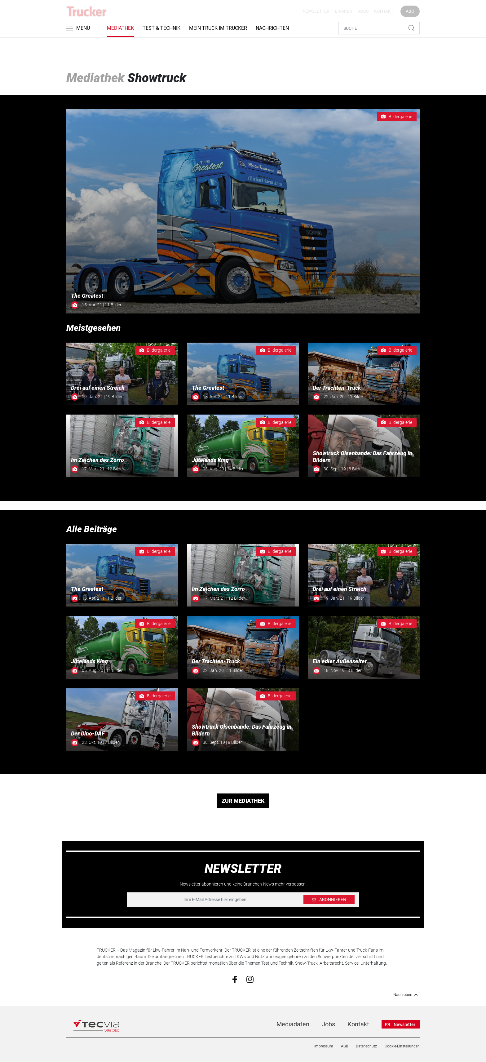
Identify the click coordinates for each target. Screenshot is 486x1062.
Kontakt (383, 11)
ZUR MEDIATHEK (243, 801)
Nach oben (406, 995)
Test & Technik (161, 28)
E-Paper (343, 11)
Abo (410, 11)
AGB (344, 1046)
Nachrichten (272, 28)
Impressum (323, 1046)
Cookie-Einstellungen (402, 1046)
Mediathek (120, 28)
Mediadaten (292, 1024)
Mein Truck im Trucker (218, 28)
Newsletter (316, 11)
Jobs (363, 11)
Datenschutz (366, 1046)
